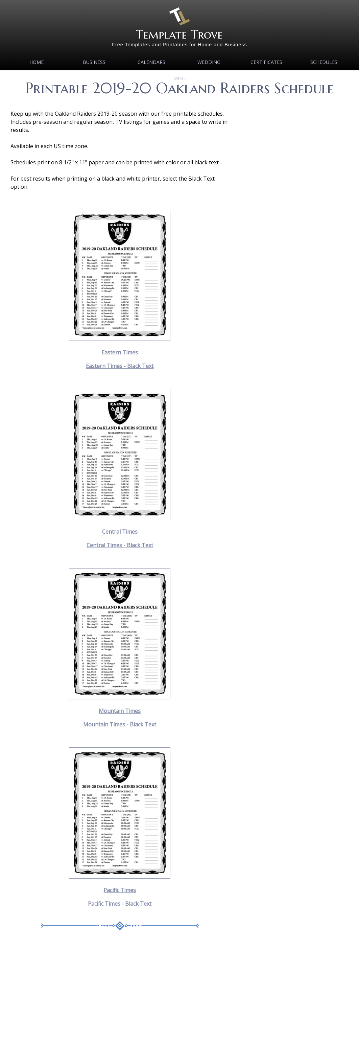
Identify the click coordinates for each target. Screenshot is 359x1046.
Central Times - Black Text (120, 545)
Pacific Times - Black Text (119, 903)
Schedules (323, 62)
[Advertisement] (119, 993)
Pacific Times (119, 890)
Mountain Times (120, 711)
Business (94, 62)
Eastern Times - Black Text (119, 366)
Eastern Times (119, 352)
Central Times (120, 531)
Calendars (151, 62)
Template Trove (179, 34)
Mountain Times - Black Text (119, 724)
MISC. (179, 78)
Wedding (208, 62)
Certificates (266, 62)
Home (36, 62)
